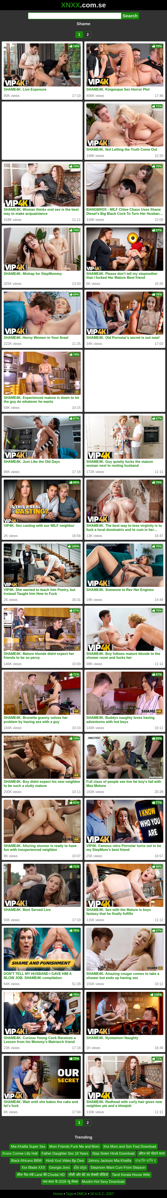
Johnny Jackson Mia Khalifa (109, 1160)
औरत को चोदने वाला (152, 1153)
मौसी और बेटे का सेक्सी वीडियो (88, 1174)
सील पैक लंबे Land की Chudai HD (41, 1174)
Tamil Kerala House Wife (131, 1174)
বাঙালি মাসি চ (145, 1160)
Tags (70, 1194)
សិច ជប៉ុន (80, 1167)
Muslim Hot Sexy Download (103, 1181)
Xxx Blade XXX (33, 1167)
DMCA (82, 1194)
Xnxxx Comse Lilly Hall (20, 1153)
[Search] (74, 15)
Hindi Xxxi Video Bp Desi (65, 1160)
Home (58, 1194)
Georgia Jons (59, 1167)
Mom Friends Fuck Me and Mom (74, 1146)
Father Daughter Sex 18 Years (65, 1153)
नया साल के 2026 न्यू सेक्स (60, 1181)
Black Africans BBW (26, 1160)
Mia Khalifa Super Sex (28, 1146)
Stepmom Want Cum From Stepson (117, 1167)
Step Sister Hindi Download (113, 1153)
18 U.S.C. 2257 (102, 1194)
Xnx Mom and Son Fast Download (129, 1146)
